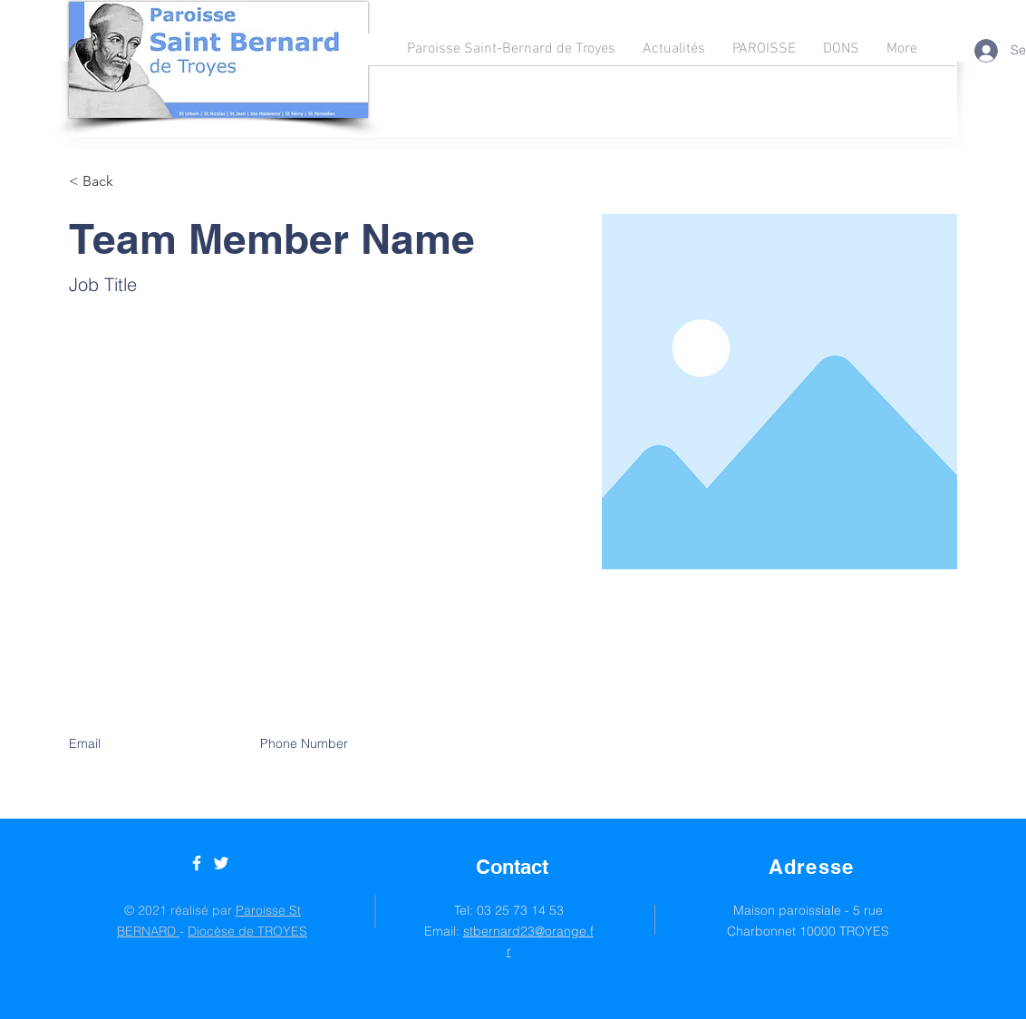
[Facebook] (197, 863)
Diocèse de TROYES (247, 931)
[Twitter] (221, 863)
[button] (104, 182)
